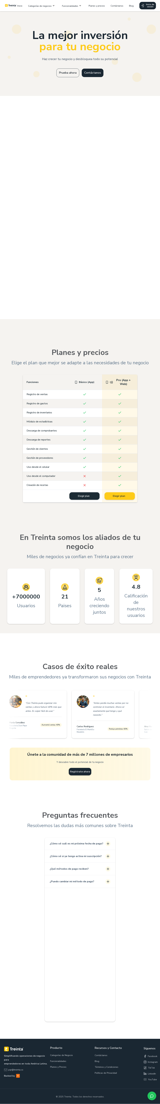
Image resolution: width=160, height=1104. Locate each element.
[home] (11, 5)
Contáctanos (117, 5)
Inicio (19, 5)
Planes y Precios (58, 1072)
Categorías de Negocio (61, 1061)
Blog (131, 5)
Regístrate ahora (80, 773)
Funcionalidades (58, 1067)
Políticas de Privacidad (106, 1080)
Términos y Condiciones (106, 1074)
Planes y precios (97, 5)
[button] (42, 5)
